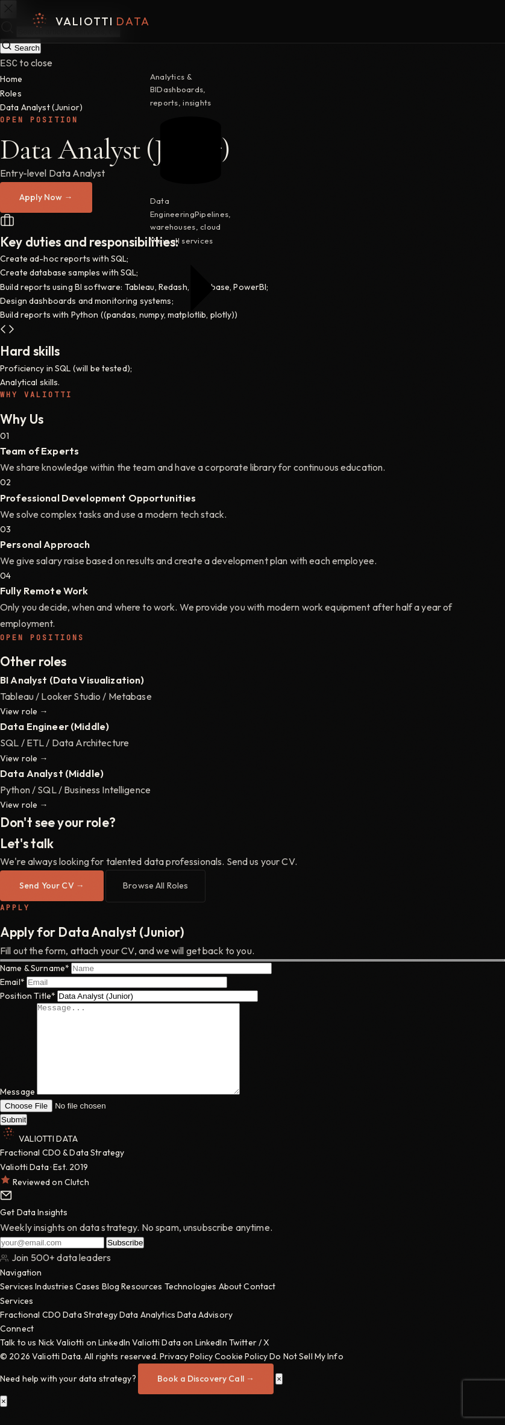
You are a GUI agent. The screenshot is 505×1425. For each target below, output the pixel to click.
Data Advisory (205, 1331)
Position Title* (27, 994)
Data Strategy (90, 1331)
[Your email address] (52, 1259)
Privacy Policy (186, 1373)
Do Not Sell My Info (306, 1373)
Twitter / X (249, 1359)
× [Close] (279, 1395)
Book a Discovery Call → (205, 1395)
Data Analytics (147, 1331)
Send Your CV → (51, 884)
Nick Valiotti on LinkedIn (85, 1359)
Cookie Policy (241, 1373)
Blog (111, 1303)
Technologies (191, 1303)
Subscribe (125, 1259)
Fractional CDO (30, 1331)
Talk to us (18, 1359)
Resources (141, 1303)
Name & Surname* (34, 966)
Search (20, 46)
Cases (87, 1303)
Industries (54, 1303)
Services (16, 1303)
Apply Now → (46, 195)
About (230, 1303)
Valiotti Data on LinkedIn (179, 1359)
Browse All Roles (155, 884)
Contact (259, 1303)
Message (17, 1108)
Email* (12, 980)
